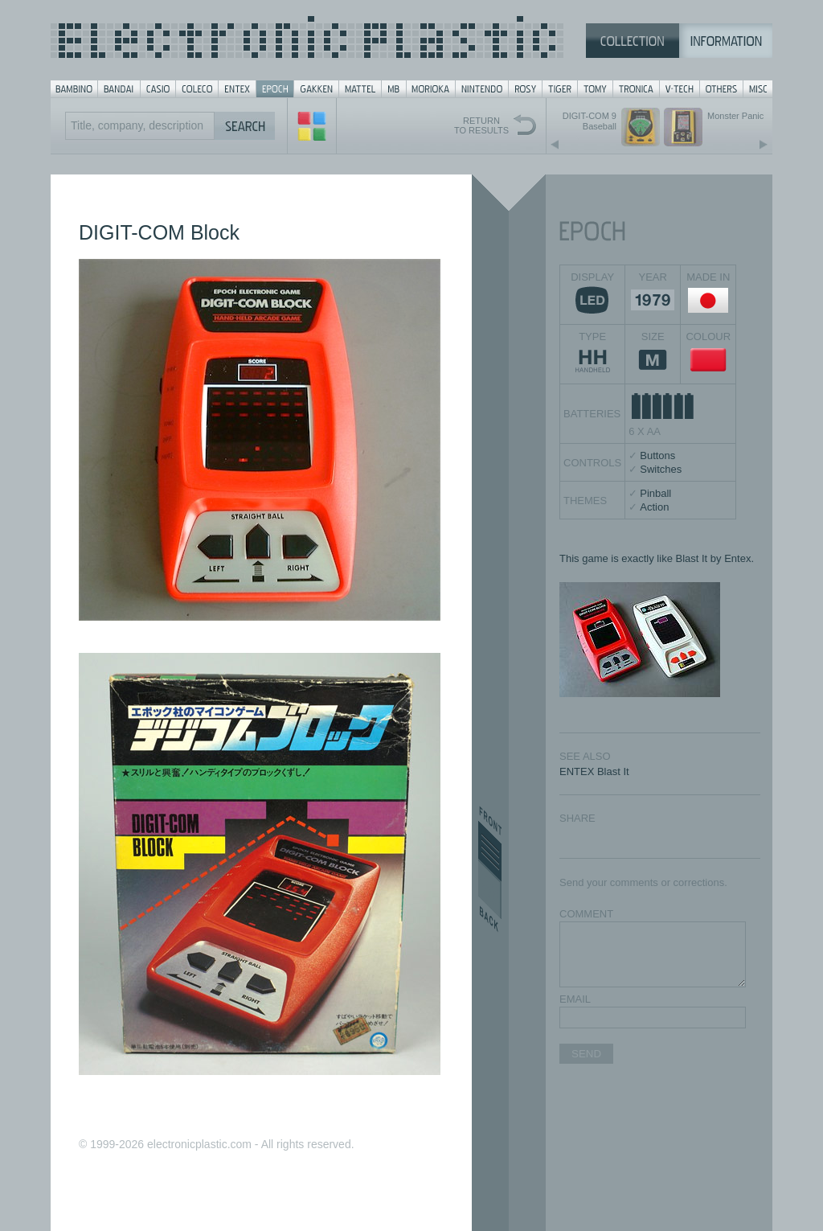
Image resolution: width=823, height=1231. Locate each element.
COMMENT (586, 914)
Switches (661, 469)
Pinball (655, 493)
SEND (586, 1054)
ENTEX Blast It (594, 771)
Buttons (657, 455)
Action (654, 507)
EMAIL (575, 999)
